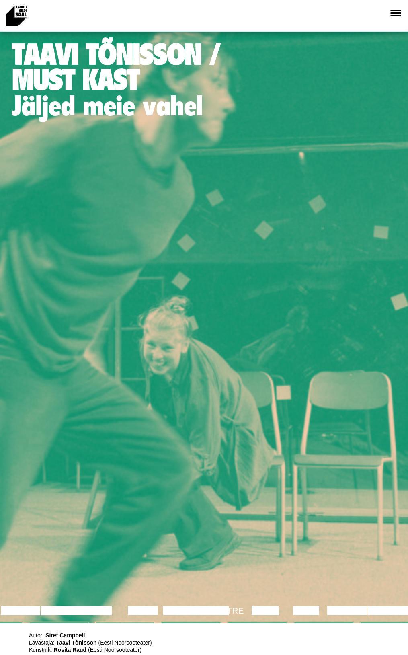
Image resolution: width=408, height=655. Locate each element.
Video (306, 610)
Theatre (224, 610)
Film (102, 610)
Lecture (20, 610)
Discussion (67, 610)
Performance (196, 610)
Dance (143, 610)
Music (265, 610)
